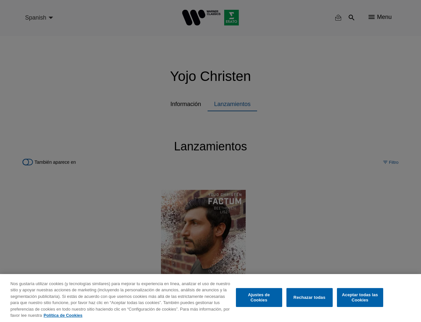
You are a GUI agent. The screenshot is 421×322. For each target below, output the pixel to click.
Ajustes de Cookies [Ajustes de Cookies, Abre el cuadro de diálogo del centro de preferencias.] (259, 297)
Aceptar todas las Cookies (360, 297)
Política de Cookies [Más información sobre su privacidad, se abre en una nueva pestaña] (63, 315)
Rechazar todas (310, 297)
